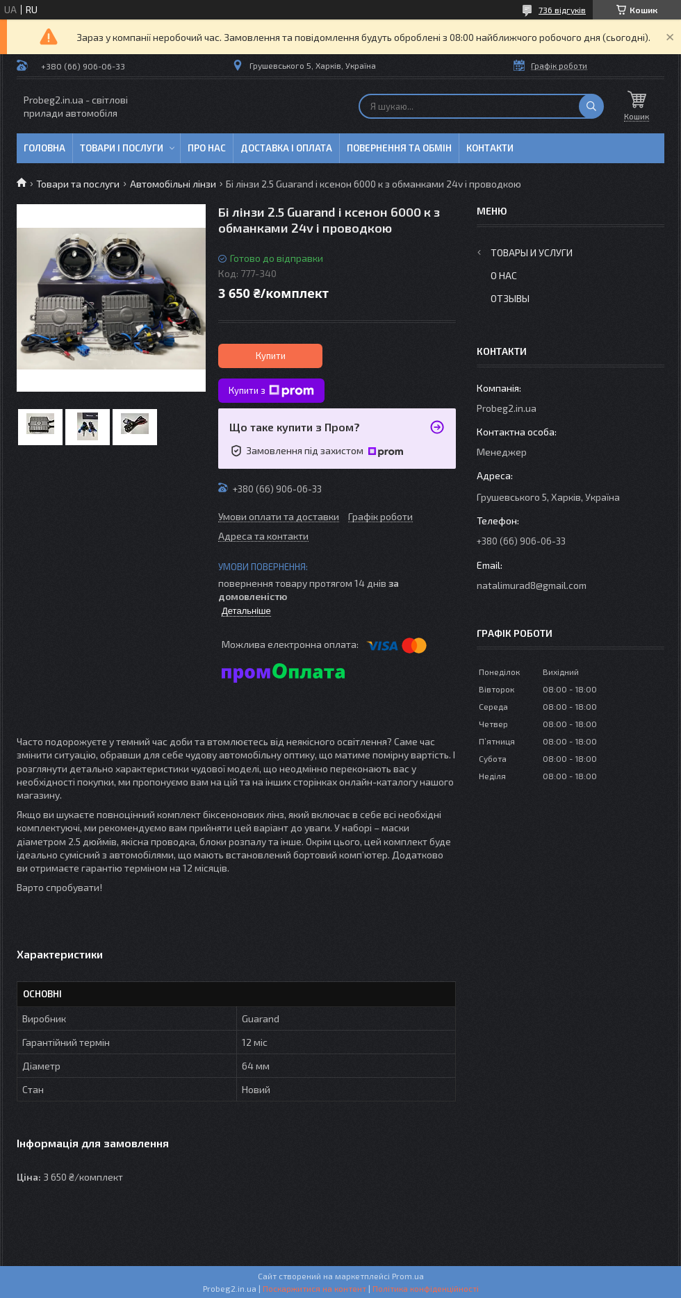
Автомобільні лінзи (173, 184)
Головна (44, 147)
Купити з (271, 391)
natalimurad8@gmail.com (531, 585)
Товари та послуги (78, 184)
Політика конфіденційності (425, 1288)
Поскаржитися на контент (314, 1288)
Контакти (490, 147)
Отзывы (510, 298)
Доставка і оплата (286, 147)
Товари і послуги (121, 147)
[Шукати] (591, 106)
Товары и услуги (532, 252)
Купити (271, 355)
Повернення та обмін (399, 147)
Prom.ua (408, 1276)
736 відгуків (562, 10)
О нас (504, 275)
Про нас (207, 147)
